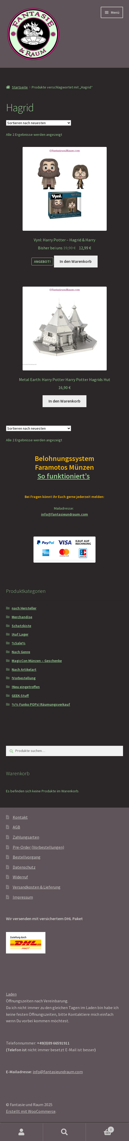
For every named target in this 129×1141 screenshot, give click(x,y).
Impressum (23, 897)
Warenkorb (100, 1128)
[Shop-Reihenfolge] (38, 123)
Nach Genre (21, 652)
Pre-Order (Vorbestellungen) (38, 847)
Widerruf (20, 876)
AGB (16, 827)
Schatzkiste (21, 625)
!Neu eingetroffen (26, 686)
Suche (64, 1132)
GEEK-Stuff (20, 695)
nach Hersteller (24, 608)
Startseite (20, 87)
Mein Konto (21, 1132)
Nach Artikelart (24, 669)
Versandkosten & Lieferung (36, 887)
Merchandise (22, 617)
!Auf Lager (20, 634)
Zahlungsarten (26, 837)
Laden (11, 994)
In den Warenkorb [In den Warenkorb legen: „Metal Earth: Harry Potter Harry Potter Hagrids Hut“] (64, 401)
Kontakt (20, 817)
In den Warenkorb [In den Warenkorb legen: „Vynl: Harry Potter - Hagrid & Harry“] (76, 261)
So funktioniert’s (64, 476)
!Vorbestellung (24, 678)
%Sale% (18, 643)
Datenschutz (24, 867)
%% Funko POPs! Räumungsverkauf (41, 704)
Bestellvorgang (26, 857)
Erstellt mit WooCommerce (31, 1111)
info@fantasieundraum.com (64, 514)
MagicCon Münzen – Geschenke (37, 660)
